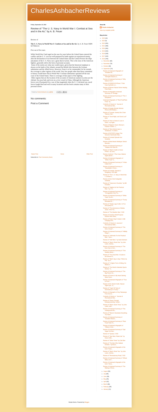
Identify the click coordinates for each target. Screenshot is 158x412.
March (105, 384)
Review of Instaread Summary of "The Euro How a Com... (114, 247)
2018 (103, 53)
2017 (103, 56)
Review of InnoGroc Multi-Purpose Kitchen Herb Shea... (113, 215)
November (106, 63)
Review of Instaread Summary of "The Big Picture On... (114, 272)
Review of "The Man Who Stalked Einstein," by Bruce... (113, 343)
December (106, 61)
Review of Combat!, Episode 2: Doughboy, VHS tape (112, 171)
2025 (103, 38)
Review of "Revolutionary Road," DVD (114, 355)
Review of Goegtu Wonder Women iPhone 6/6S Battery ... (113, 109)
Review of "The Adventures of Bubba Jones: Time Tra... (114, 208)
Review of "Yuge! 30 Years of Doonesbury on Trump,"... (111, 288)
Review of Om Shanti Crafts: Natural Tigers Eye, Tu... (113, 284)
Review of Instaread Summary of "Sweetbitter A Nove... (112, 167)
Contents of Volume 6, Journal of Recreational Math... (112, 223)
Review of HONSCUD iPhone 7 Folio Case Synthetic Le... (114, 84)
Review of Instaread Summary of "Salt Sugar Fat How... (114, 330)
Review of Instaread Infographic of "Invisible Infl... (113, 71)
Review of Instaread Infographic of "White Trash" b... (113, 159)
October (106, 66)
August (105, 371)
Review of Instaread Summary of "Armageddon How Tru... (112, 192)
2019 (103, 51)
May (104, 379)
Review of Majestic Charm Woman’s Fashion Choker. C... (113, 125)
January (106, 389)
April (104, 381)
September (106, 68)
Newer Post (34, 154)
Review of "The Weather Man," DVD (113, 212)
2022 (103, 43)
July (104, 374)
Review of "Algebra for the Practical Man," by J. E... (113, 188)
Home (62, 154)
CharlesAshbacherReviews (70, 10)
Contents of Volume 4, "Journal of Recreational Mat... (113, 297)
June (105, 376)
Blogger (87, 402)
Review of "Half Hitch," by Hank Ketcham (115, 240)
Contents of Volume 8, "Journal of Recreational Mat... (113, 104)
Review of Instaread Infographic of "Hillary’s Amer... (113, 326)
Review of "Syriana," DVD (110, 334)
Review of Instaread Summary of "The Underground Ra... (114, 309)
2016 (103, 59)
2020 (103, 48)
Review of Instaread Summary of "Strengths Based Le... (112, 75)
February (106, 386)
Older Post (89, 154)
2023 (103, 40)
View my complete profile (107, 30)
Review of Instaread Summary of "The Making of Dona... (114, 367)
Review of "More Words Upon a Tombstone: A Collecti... (112, 129)
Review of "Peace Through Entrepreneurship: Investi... (111, 301)
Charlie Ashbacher (108, 27)
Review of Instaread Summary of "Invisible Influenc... (112, 317)
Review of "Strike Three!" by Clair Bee (114, 340)
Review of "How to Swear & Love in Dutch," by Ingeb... (113, 121)
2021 (103, 46)
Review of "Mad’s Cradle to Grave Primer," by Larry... (113, 150)
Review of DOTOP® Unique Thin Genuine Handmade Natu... (112, 134)
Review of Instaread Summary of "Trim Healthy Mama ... (114, 251)
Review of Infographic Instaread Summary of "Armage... (112, 92)
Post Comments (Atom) (45, 157)
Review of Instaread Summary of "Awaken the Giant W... (112, 146)
